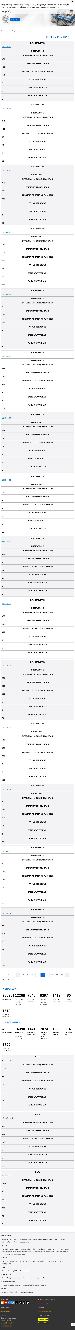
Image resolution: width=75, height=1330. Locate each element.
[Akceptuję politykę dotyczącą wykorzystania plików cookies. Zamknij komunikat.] (72, 1)
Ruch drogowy (43, 1239)
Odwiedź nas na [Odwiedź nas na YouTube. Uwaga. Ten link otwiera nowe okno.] (5, 1302)
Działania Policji (6, 1236)
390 (22, 974)
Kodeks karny (41, 1261)
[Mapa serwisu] (6, 11)
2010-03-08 (6, 666)
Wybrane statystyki (29, 1261)
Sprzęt (67, 1249)
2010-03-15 (6, 232)
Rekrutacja (46, 1278)
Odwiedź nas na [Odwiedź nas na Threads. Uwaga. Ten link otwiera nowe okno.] (16, 1302)
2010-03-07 (6, 790)
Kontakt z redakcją (5, 1311)
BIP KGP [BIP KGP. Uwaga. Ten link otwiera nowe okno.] (46, 1303)
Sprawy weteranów (27, 1292)
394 (42, 974)
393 (37, 974)
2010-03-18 (6, 47)
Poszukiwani (54, 1239)
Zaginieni (63, 1239)
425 (3, 979)
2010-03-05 (6, 851)
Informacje (5, 1261)
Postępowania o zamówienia (11, 1285)
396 (52, 974)
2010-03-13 (6, 356)
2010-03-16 (6, 171)
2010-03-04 (6, 913)
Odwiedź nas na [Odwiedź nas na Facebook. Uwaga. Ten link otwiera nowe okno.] (9, 1302)
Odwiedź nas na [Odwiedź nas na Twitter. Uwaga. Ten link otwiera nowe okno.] (20, 1302)
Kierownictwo (14, 1249)
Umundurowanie (7, 1251)
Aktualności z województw (19, 1239)
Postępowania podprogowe (30, 1285)
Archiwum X (33, 1239)
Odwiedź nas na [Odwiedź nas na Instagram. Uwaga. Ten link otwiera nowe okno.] (13, 1302)
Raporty (61, 1261)
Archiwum (44, 1285)
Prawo (3, 1267)
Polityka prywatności (6, 1326)
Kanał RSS (2, 1302)
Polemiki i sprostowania (21, 1242)
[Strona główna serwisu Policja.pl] (3, 11)
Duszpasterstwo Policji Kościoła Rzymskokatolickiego (51, 1251)
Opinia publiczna (7, 1264)
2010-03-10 (6, 542)
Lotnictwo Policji (7, 1242)
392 (32, 974)
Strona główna (5, 31)
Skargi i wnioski (14, 1292)
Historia (60, 1249)
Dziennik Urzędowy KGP (9, 1271)
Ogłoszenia (25, 1278)
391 (27, 974)
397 (57, 974)
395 (47, 974)
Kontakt (4, 1288)
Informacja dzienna (27, 31)
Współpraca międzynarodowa (23, 1251)
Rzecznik (5, 1292)
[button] (71, 12)
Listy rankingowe (36, 1278)
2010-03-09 (6, 604)
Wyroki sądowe (24, 1271)
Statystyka (4, 1258)
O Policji (4, 1245)
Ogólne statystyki (15, 1261)
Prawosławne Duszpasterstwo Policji (13, 1254)
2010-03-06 (6, 728)
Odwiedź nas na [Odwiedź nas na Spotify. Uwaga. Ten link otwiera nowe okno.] (27, 1302)
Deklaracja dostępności (44, 1311)
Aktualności (5, 1239)
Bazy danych (16, 31)
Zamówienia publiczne (8, 1281)
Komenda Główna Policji (27, 1249)
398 (61, 974)
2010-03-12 (6, 418)
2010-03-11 (6, 480)
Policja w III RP (51, 1249)
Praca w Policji (6, 1274)
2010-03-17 (6, 109)
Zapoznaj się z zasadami (7, 1323)
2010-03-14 (6, 294)
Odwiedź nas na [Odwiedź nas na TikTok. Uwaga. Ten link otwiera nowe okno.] (24, 1302)
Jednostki (5, 1249)
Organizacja (41, 1249)
